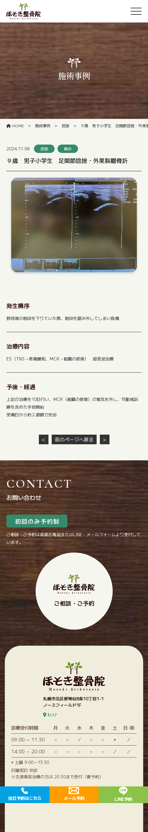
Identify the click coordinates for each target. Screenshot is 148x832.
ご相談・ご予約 (74, 590)
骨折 (68, 148)
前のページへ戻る (74, 439)
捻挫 (44, 148)
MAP (50, 715)
